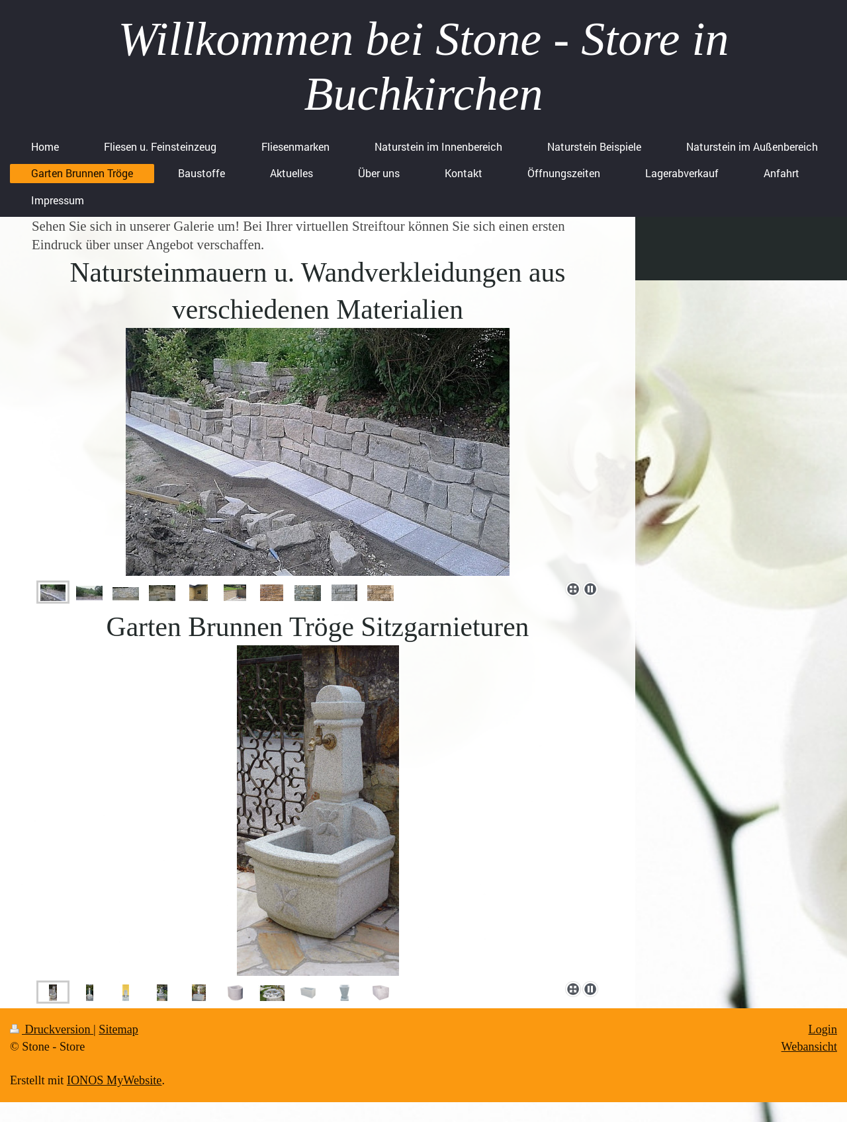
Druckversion (51, 1029)
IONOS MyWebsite (114, 1080)
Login (823, 1029)
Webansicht (809, 1046)
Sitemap (118, 1029)
